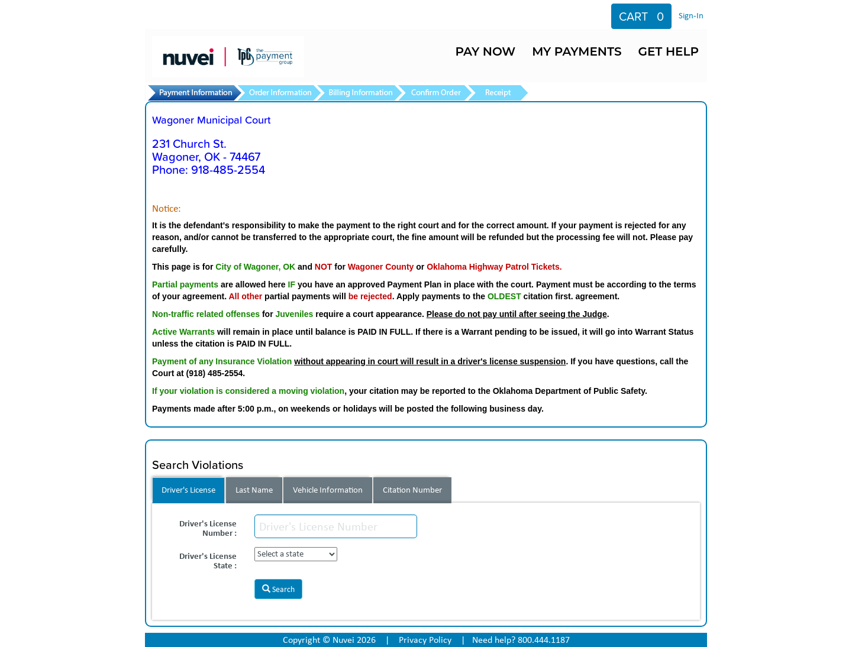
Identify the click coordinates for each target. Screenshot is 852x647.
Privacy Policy (425, 639)
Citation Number (412, 490)
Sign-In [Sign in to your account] (691, 15)
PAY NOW (485, 51)
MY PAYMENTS (576, 51)
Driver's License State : (208, 559)
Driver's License (188, 490)
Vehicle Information (328, 490)
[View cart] (641, 16)
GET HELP (668, 51)
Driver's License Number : (208, 527)
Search (278, 589)
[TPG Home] (248, 50)
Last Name (254, 490)
